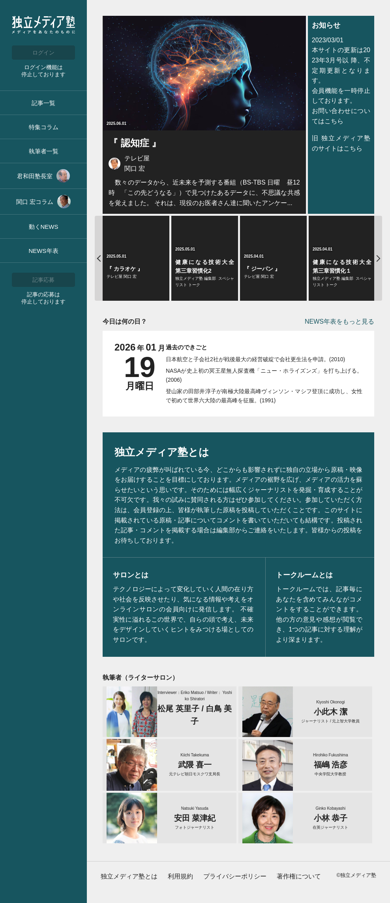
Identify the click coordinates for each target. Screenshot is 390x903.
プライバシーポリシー (234, 876)
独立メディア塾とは (129, 876)
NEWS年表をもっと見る (339, 321)
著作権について (299, 876)
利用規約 (180, 876)
